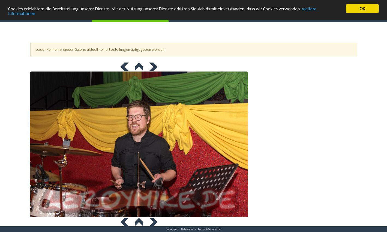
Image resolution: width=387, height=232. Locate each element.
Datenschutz (188, 229)
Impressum (172, 229)
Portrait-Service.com (209, 229)
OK (362, 8)
